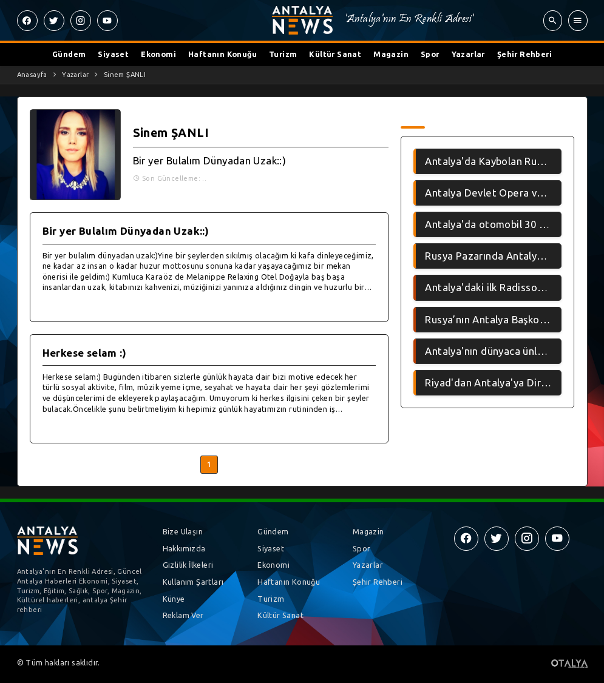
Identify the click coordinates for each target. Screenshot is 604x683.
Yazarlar (468, 54)
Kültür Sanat (335, 54)
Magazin (391, 54)
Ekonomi (158, 54)
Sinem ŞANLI (125, 74)
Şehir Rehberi (524, 54)
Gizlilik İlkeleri (188, 564)
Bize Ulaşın (183, 531)
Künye (174, 598)
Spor (430, 54)
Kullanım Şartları (193, 581)
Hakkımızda (184, 548)
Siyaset (113, 54)
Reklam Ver (183, 615)
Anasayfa (32, 74)
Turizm (283, 54)
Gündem (69, 54)
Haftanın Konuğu (222, 54)
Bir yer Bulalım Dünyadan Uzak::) (210, 160)
